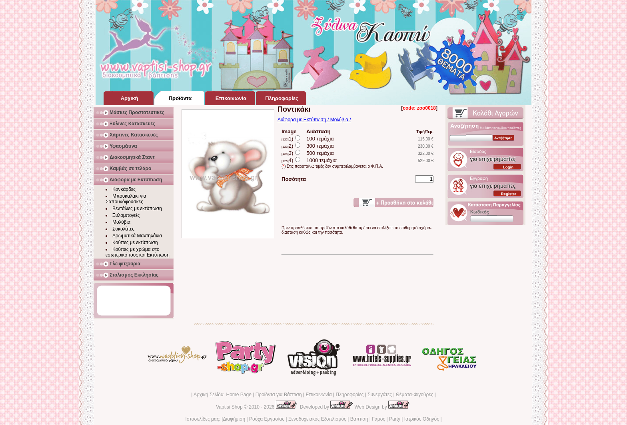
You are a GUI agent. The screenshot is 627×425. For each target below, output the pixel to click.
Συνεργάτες (379, 394)
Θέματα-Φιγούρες (414, 394)
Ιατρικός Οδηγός (421, 419)
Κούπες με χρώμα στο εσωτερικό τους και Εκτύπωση (138, 252)
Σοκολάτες (123, 229)
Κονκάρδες (124, 189)
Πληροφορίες (349, 394)
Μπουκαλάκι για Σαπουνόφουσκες (126, 198)
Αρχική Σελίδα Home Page (223, 394)
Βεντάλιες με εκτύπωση (137, 208)
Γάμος (378, 419)
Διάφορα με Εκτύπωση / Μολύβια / (314, 119)
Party (394, 419)
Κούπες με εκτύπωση (135, 242)
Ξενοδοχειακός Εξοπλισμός (317, 419)
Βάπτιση (359, 419)
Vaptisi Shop (229, 407)
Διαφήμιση (234, 419)
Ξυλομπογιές (126, 215)
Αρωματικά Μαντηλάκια (137, 236)
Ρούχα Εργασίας (266, 419)
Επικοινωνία (318, 394)
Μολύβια (121, 222)
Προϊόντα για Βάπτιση (279, 394)
